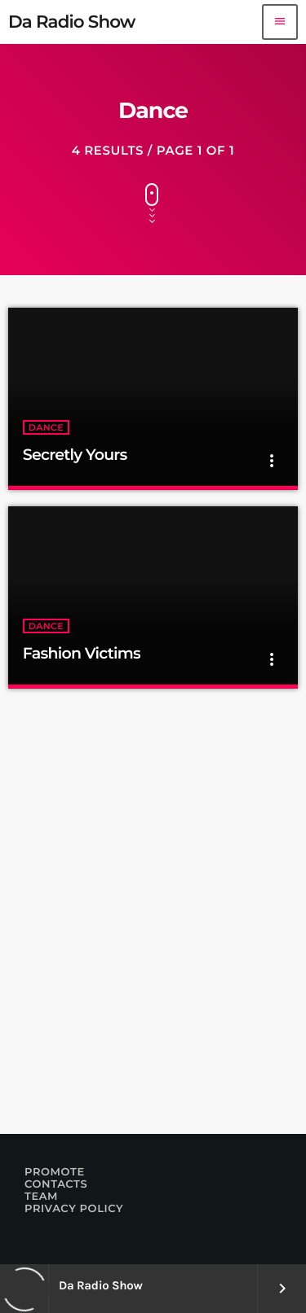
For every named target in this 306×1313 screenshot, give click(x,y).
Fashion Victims (81, 653)
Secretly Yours (75, 454)
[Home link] (71, 22)
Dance (46, 427)
